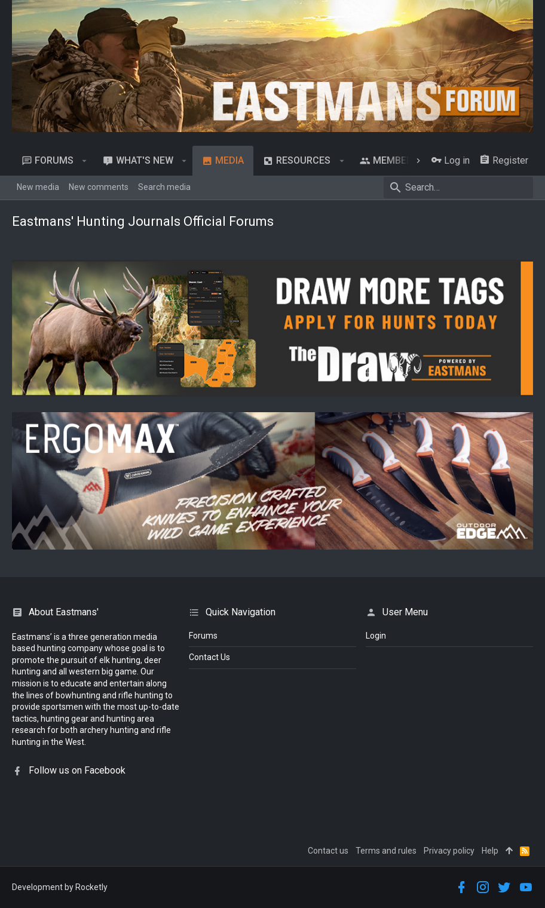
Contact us (328, 850)
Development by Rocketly (60, 887)
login (376, 635)
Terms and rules (386, 850)
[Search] (458, 187)
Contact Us (209, 657)
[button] (84, 160)
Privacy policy (449, 850)
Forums (203, 635)
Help (490, 850)
